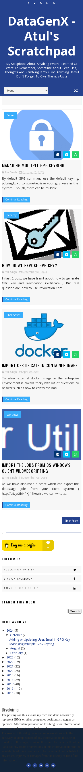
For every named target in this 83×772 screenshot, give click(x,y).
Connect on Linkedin (42, 588)
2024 (10, 630)
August (15, 648)
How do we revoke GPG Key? (29, 265)
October (16, 635)
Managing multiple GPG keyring (33, 165)
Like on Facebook (42, 579)
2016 (10, 688)
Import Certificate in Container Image (40, 365)
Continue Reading (16, 199)
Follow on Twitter (42, 569)
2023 (10, 657)
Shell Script (13, 315)
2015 (10, 693)
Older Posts (71, 520)
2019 (10, 675)
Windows (12, 415)
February (17, 653)
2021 (10, 666)
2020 (10, 671)
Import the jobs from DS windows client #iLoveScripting (36, 468)
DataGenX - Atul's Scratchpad (42, 36)
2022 (10, 662)
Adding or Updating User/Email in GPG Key (39, 639)
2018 (10, 680)
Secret (11, 115)
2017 (10, 684)
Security (12, 215)
